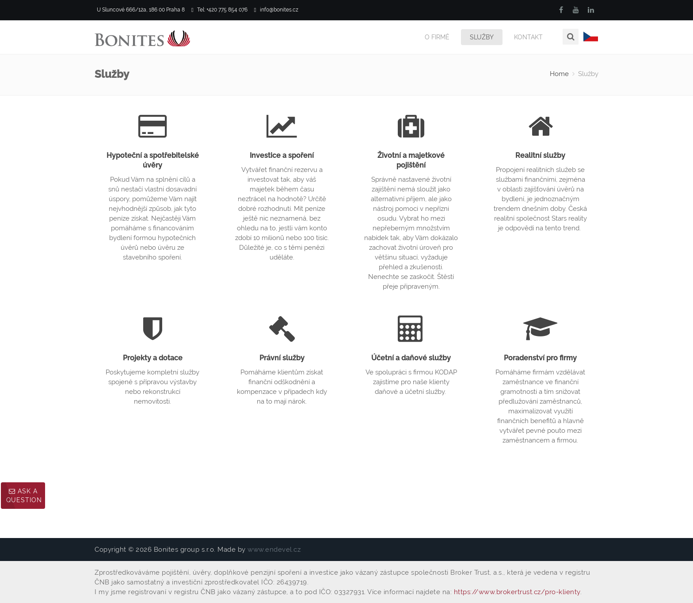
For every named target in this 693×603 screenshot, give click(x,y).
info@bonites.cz (276, 10)
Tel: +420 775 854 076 (219, 10)
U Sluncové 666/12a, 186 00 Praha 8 (140, 10)
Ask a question (24, 496)
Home (559, 74)
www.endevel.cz (274, 549)
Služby (482, 37)
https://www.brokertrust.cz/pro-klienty (517, 592)
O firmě (437, 37)
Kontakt (528, 37)
